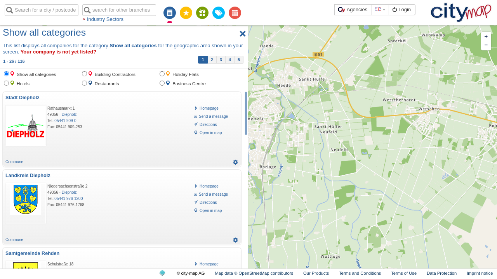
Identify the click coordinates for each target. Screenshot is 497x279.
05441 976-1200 (68, 198)
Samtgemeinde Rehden (32, 253)
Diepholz (69, 114)
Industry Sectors (105, 19)
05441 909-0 (65, 121)
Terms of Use (404, 273)
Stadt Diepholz (22, 97)
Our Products (316, 273)
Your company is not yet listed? (59, 52)
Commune (14, 162)
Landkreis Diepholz (27, 175)
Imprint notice (480, 273)
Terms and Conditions (360, 273)
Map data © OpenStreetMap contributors (254, 273)
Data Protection (442, 273)
